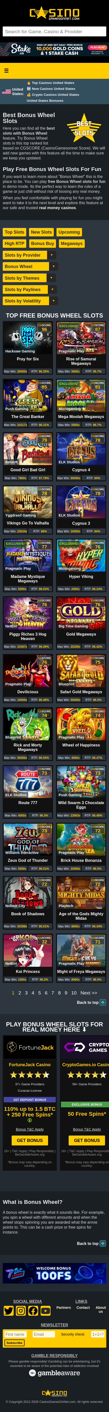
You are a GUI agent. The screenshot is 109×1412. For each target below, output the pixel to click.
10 (74, 993)
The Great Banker (27, 417)
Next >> (89, 993)
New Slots (41, 232)
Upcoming (69, 232)
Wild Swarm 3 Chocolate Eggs (81, 805)
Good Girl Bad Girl (27, 470)
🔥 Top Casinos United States (50, 83)
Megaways (72, 243)
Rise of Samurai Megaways (81, 361)
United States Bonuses (45, 100)
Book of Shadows (27, 914)
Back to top (88, 1002)
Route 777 (27, 803)
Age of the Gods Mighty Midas (81, 916)
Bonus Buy (42, 243)
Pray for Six (28, 359)
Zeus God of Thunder (28, 860)
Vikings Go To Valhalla (28, 523)
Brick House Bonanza (81, 860)
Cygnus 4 (81, 470)
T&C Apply (19, 1151)
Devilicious (27, 692)
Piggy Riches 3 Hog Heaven (27, 636)
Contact (83, 1308)
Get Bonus (30, 1140)
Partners (63, 1308)
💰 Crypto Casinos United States (53, 95)
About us (101, 1309)
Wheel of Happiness (81, 745)
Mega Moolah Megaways (81, 417)
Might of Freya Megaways (81, 971)
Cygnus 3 (81, 523)
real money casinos (57, 208)
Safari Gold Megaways (81, 692)
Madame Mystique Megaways (28, 578)
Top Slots (14, 232)
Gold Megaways (81, 634)
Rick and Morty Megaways (28, 747)
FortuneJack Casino (30, 1065)
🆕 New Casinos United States (51, 89)
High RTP (14, 243)
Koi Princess (28, 971)
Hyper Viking (81, 576)
